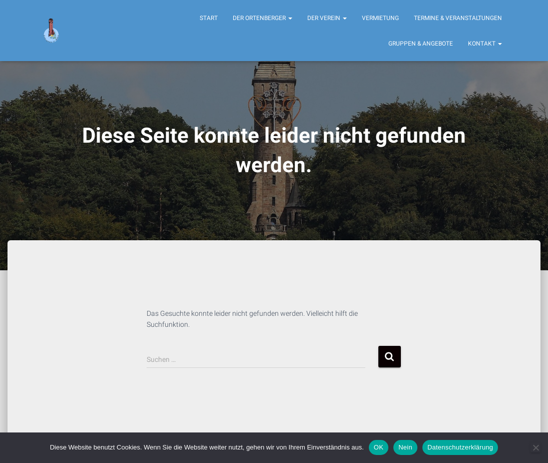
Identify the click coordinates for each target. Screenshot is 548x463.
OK (378, 447)
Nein (405, 447)
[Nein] (535, 447)
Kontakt (485, 43)
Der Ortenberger (262, 18)
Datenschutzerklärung (460, 447)
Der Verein (327, 18)
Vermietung (380, 18)
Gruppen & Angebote (420, 43)
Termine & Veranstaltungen (458, 18)
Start (209, 18)
